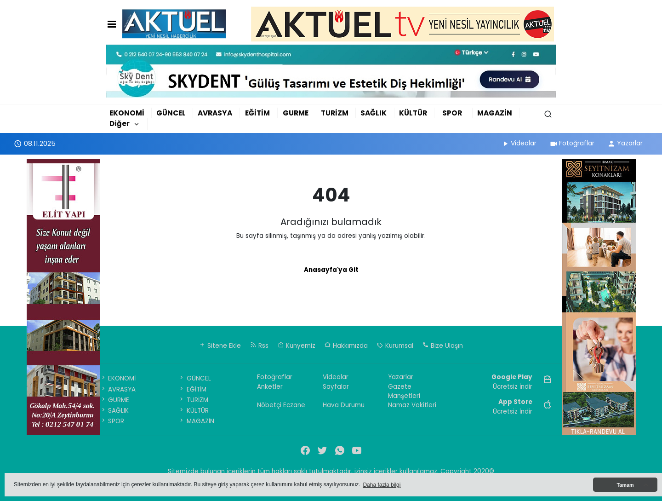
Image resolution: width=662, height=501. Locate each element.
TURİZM (334, 113)
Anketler (270, 386)
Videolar (518, 143)
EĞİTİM (257, 113)
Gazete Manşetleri (404, 391)
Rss (259, 345)
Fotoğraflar (571, 143)
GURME (295, 113)
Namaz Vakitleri (412, 405)
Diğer (119, 123)
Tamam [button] (624, 485)
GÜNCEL (171, 113)
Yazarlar (625, 143)
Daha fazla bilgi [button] (381, 485)
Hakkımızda (346, 345)
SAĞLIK (373, 113)
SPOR (452, 113)
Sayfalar (336, 386)
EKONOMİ (126, 113)
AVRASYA (215, 113)
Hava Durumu (344, 405)
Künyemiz (296, 345)
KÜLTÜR (413, 113)
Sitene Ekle (220, 345)
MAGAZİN (494, 113)
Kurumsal (395, 345)
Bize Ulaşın (442, 345)
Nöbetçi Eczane (281, 405)
